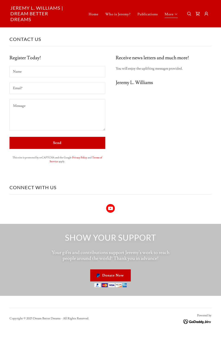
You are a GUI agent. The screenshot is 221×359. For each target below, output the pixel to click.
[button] (171, 15)
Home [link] (93, 14)
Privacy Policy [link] (79, 157)
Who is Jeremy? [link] (118, 14)
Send (57, 143)
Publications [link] (147, 14)
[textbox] (57, 71)
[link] (38, 20)
